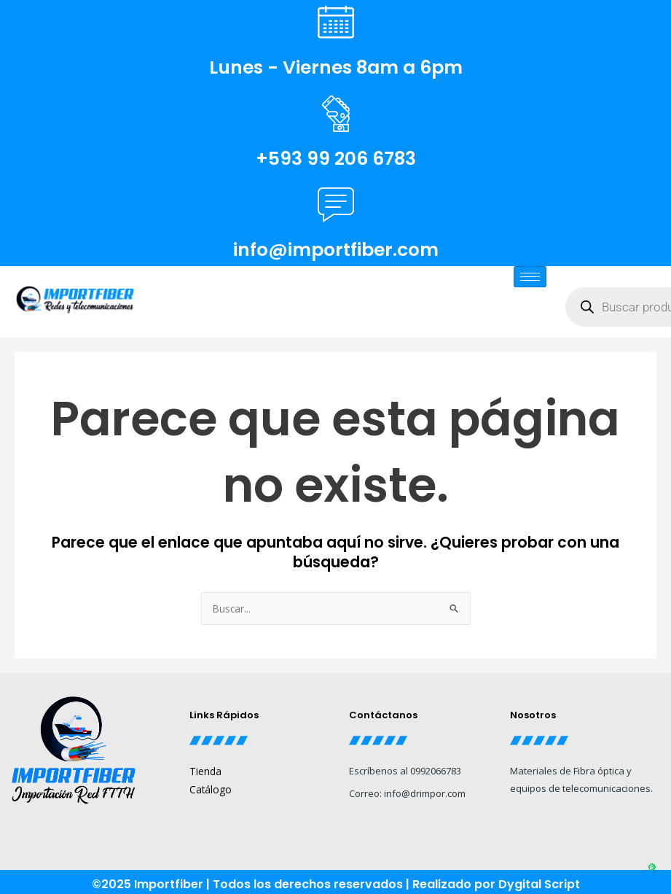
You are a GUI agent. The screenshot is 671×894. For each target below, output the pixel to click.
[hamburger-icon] (530, 276)
